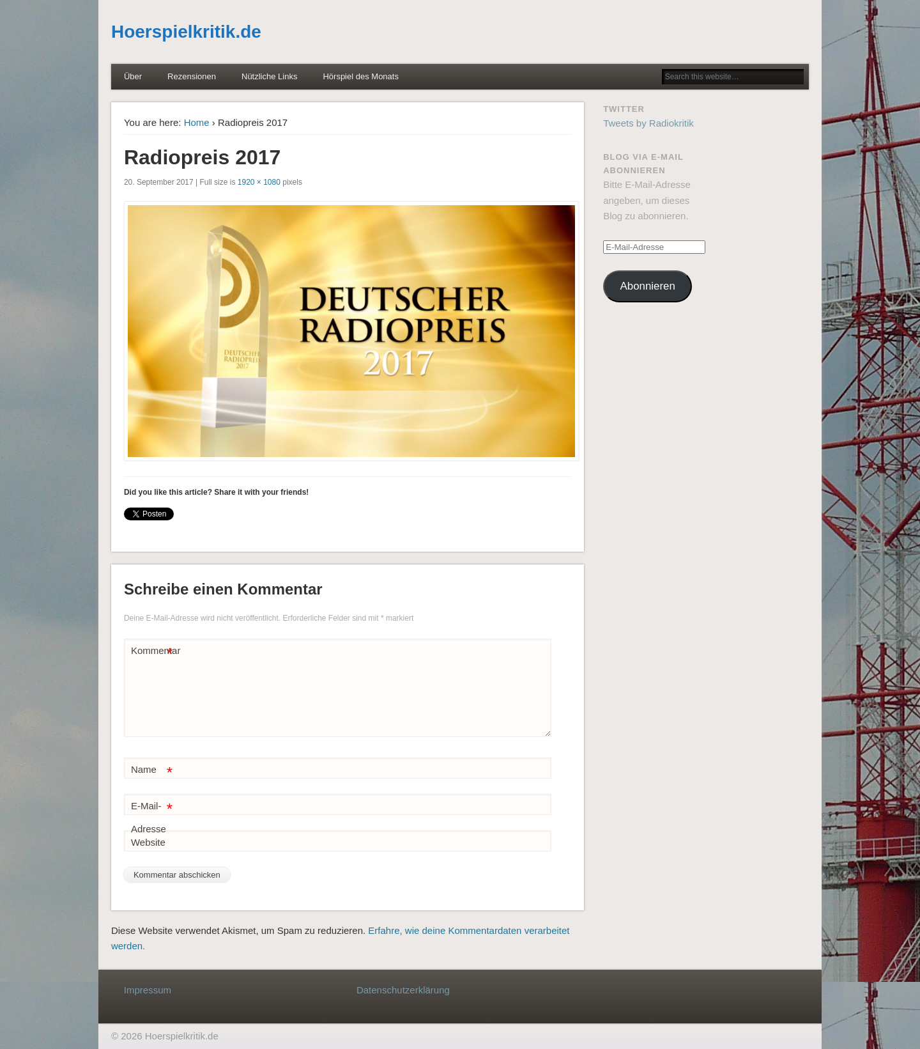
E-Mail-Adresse (151, 814)
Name (151, 770)
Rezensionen (191, 76)
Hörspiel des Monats (361, 76)
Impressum (147, 989)
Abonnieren (647, 286)
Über (133, 76)
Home (197, 122)
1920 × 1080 (259, 182)
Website (148, 842)
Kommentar (153, 651)
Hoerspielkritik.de (186, 32)
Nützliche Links (269, 76)
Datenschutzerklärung (403, 989)
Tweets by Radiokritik (648, 123)
